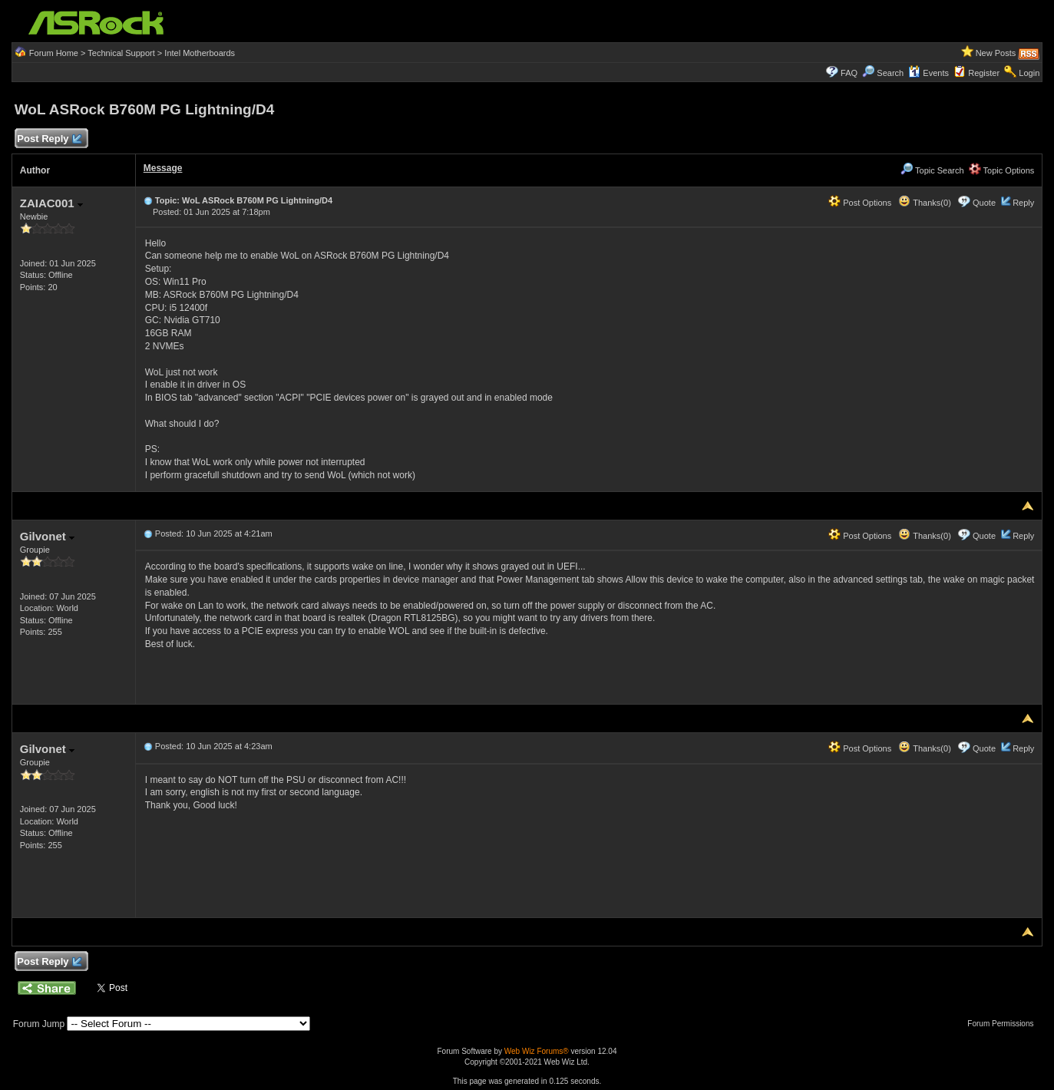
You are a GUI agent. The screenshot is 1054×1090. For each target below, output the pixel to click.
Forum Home (53, 53)
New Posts (996, 53)
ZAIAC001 (51, 203)
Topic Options (1002, 170)
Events (928, 73)
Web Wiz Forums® (536, 1051)
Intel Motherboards (199, 53)
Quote (984, 202)
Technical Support (121, 53)
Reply (1023, 202)
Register (983, 73)
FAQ (849, 73)
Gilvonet (47, 536)
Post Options (859, 202)
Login (1029, 73)
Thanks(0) (924, 202)
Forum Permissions (1004, 1023)
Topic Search (931, 170)
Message (163, 168)
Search (890, 73)
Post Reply (49, 139)
